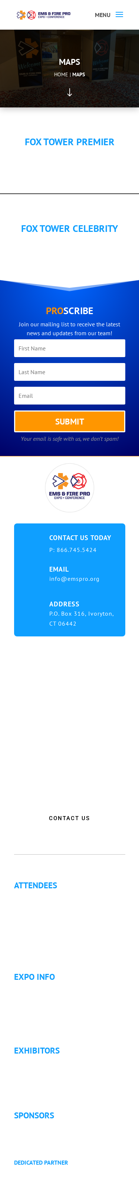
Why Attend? (35, 897)
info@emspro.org (74, 578)
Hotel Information (43, 1007)
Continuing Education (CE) (53, 906)
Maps (78, 74)
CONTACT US (69, 818)
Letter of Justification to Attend (58, 933)
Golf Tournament (41, 951)
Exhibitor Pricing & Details (53, 1071)
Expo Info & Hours (44, 989)
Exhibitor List (36, 1062)
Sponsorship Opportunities (54, 1127)
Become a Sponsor (43, 1136)
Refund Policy (37, 1024)
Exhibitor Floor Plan (45, 1080)
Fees (26, 998)
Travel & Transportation (50, 1015)
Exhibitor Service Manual (51, 1089)
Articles (29, 942)
